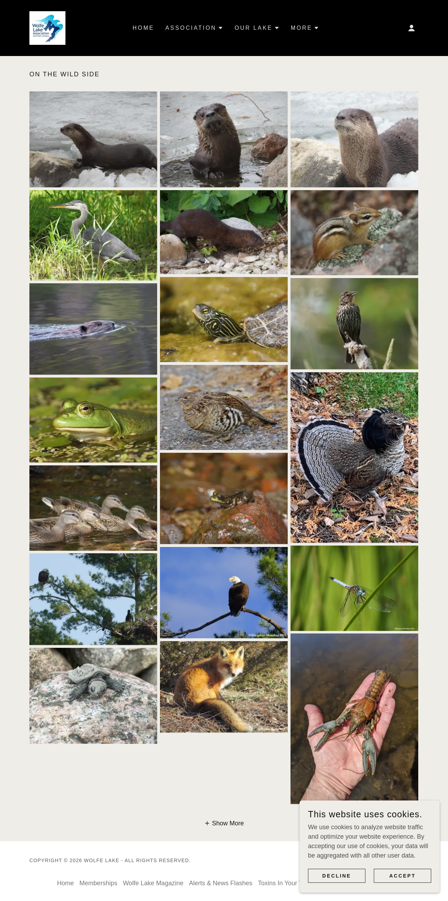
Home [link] (143, 28)
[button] (412, 28)
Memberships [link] (98, 883)
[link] (47, 27)
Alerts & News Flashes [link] (220, 883)
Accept (402, 876)
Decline (336, 876)
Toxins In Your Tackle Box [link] (293, 883)
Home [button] (65, 883)
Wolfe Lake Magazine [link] (153, 883)
